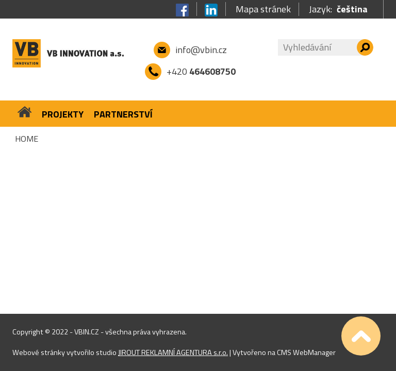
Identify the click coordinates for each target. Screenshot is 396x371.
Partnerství (123, 114)
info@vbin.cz (201, 50)
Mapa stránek (263, 9)
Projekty (63, 114)
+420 (201, 71)
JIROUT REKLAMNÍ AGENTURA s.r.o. (173, 352)
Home (26, 138)
